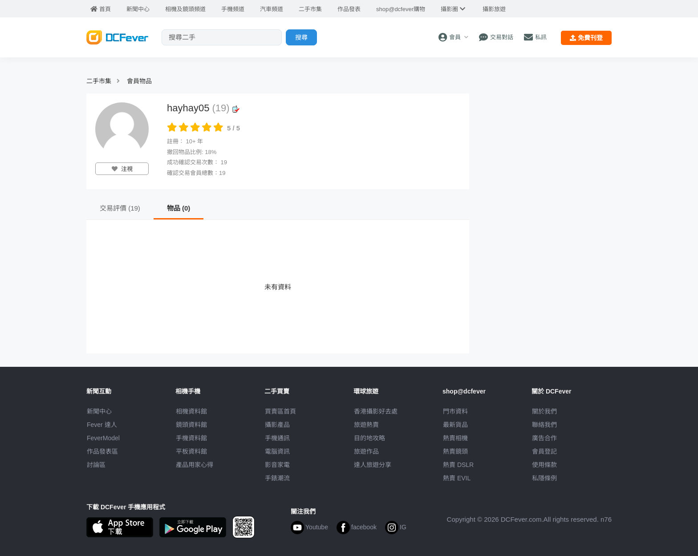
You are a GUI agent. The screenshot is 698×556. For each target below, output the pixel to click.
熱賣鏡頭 (455, 451)
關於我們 (544, 411)
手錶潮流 (277, 478)
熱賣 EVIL (457, 478)
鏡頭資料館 (191, 424)
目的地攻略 (369, 438)
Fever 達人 (102, 424)
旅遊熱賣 (366, 424)
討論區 (96, 464)
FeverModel (103, 438)
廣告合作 (544, 438)
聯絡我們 (544, 424)
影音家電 (277, 464)
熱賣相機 (455, 438)
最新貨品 (455, 424)
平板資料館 (191, 451)
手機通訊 (277, 438)
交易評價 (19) (120, 208)
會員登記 (544, 451)
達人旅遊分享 (372, 464)
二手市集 (98, 81)
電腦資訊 (277, 451)
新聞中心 (99, 411)
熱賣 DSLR (458, 464)
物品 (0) (179, 208)
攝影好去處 (376, 411)
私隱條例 (544, 478)
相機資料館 (191, 411)
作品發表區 (102, 451)
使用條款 (544, 464)
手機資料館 (191, 438)
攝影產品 (277, 424)
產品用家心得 (194, 464)
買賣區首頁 (280, 411)
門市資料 (455, 411)
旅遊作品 (366, 451)
